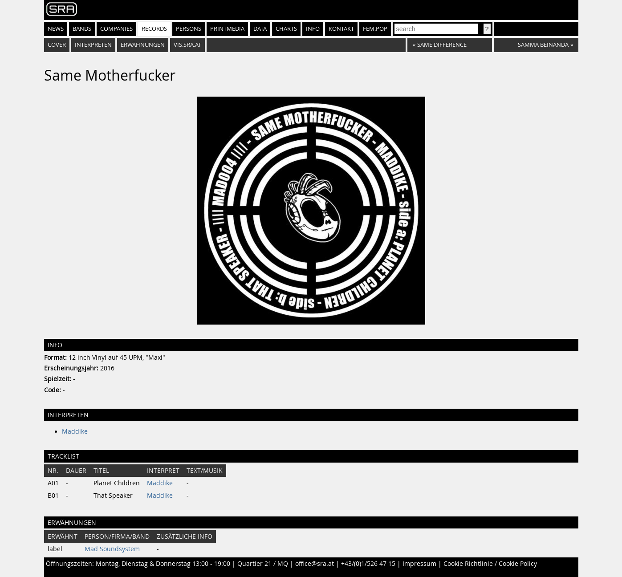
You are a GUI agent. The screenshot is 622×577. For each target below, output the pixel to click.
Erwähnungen (143, 45)
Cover (57, 45)
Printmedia (227, 29)
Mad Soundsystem (112, 549)
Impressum (419, 564)
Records (154, 29)
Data (260, 29)
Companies (116, 29)
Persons (188, 29)
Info (313, 29)
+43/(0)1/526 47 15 (368, 564)
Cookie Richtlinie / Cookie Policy (490, 564)
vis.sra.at (187, 45)
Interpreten (93, 45)
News (56, 29)
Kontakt (341, 29)
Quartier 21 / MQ (262, 564)
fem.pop (375, 29)
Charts (286, 29)
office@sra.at (314, 564)
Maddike (75, 431)
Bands (82, 29)
